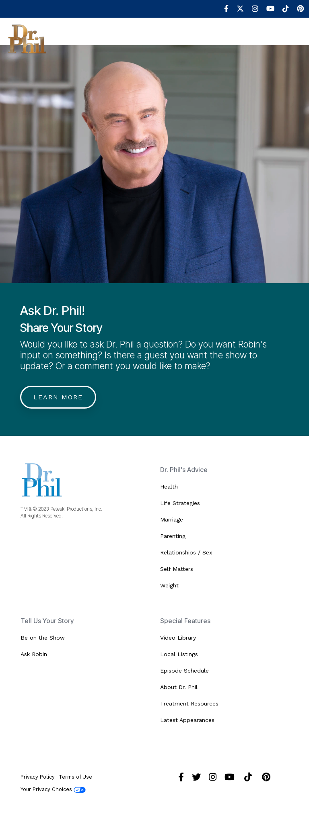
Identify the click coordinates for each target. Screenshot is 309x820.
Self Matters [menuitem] (176, 569)
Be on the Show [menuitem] (43, 637)
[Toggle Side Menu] (296, 37)
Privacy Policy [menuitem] (38, 777)
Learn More (58, 397)
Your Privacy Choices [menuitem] (53, 789)
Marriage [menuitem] (171, 519)
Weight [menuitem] (169, 585)
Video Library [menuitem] (178, 637)
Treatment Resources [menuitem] (189, 703)
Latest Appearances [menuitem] (187, 720)
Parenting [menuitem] (172, 536)
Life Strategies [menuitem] (180, 503)
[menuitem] (222, 9)
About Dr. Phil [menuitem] (179, 687)
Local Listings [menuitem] (179, 654)
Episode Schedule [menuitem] (184, 670)
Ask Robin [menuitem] (34, 654)
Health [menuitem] (169, 486)
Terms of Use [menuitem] (75, 777)
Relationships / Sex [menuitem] (186, 552)
